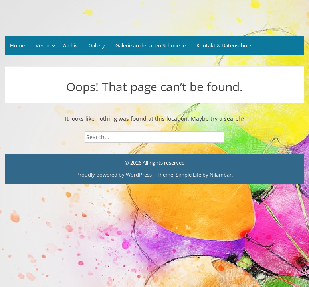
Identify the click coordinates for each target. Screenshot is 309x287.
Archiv (70, 45)
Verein (43, 45)
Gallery (97, 45)
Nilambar (221, 174)
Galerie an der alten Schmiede (150, 45)
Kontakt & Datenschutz (224, 45)
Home (17, 45)
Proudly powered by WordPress (114, 174)
